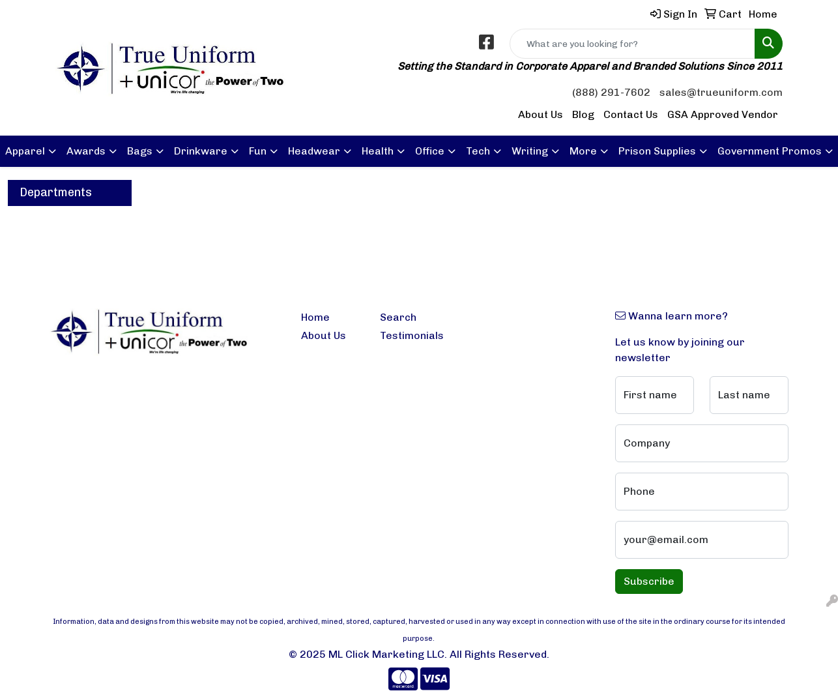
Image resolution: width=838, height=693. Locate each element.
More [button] (583, 151)
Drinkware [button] (200, 151)
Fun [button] (258, 151)
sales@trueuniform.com (721, 92)
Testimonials (411, 335)
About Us (540, 114)
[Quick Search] (632, 44)
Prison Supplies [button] (657, 151)
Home (315, 317)
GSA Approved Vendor (722, 114)
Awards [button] (86, 151)
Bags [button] (139, 151)
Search (398, 317)
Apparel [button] (25, 151)
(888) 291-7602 (611, 92)
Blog (583, 114)
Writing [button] (530, 151)
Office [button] (429, 151)
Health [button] (378, 151)
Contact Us (630, 114)
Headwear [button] (314, 151)
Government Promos (769, 151)
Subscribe (649, 581)
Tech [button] (478, 151)
